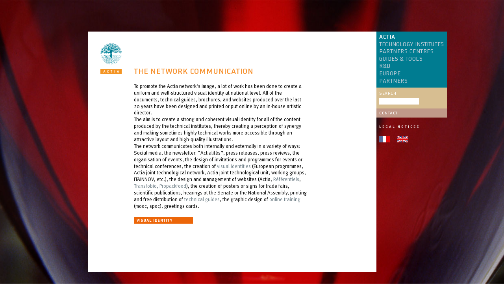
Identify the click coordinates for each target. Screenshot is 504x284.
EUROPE (389, 74)
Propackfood (172, 186)
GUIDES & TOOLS (400, 59)
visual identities (234, 166)
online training (284, 199)
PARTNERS (393, 81)
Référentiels (286, 179)
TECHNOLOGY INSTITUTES (411, 44)
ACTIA (387, 37)
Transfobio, (146, 186)
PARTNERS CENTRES (406, 52)
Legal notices (399, 127)
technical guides (201, 199)
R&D (385, 66)
